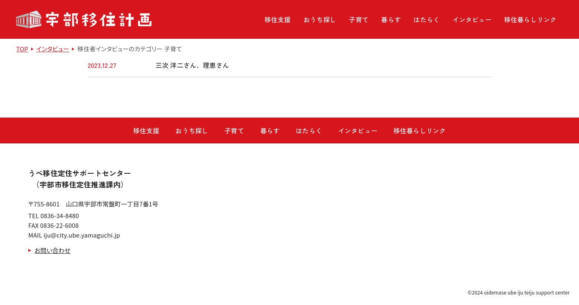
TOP (22, 49)
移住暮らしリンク (530, 19)
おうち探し (319, 19)
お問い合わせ (53, 250)
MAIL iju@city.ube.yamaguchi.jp (74, 235)
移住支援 (278, 19)
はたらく (426, 19)
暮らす (390, 19)
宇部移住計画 (84, 19)
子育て (358, 19)
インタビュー (472, 19)
